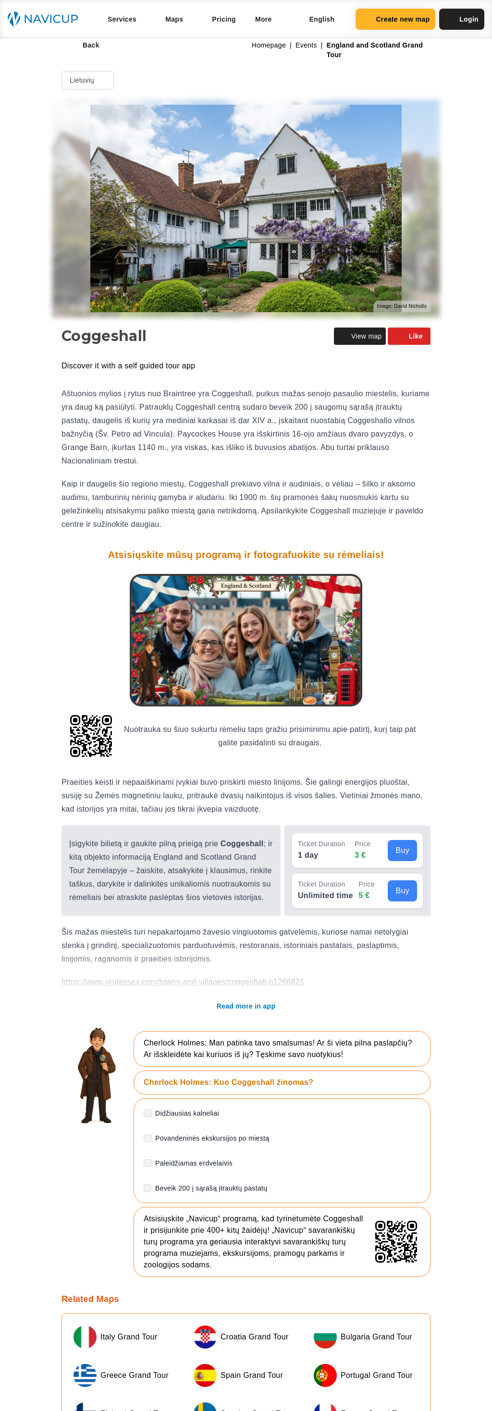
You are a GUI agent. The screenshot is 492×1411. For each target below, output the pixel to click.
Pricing (224, 19)
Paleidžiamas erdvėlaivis (194, 1163)
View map (360, 336)
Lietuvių (89, 80)
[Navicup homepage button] (46, 19)
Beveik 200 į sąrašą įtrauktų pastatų (211, 1188)
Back (84, 45)
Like (409, 336)
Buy (402, 850)
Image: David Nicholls (402, 306)
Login (462, 19)
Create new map (395, 19)
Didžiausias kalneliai (187, 1113)
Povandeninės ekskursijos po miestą (212, 1138)
